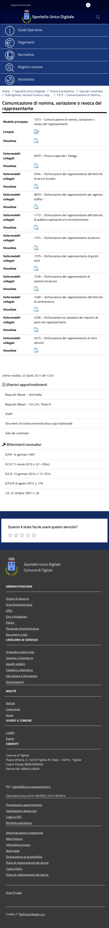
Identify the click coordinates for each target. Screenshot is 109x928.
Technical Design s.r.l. (32, 914)
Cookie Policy (14, 868)
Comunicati (13, 709)
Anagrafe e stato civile (20, 652)
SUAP (8, 414)
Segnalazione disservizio (21, 811)
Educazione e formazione (21, 676)
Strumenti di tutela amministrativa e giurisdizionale (38, 423)
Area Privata (14, 892)
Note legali (13, 850)
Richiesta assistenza (19, 823)
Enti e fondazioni (16, 616)
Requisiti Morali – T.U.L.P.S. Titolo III (28, 404)
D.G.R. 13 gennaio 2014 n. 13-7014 (28, 473)
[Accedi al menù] (4, 16)
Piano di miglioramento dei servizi (27, 862)
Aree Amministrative (19, 604)
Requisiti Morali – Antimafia (23, 394)
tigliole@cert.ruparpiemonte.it (31, 786)
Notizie (10, 703)
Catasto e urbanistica (19, 670)
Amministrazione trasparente (24, 832)
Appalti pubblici (15, 664)
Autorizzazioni (15, 682)
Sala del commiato (17, 433)
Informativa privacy (18, 844)
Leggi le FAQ (14, 817)
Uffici (9, 610)
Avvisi (10, 715)
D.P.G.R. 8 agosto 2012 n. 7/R (24, 483)
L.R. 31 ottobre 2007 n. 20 (22, 493)
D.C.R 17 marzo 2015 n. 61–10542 (27, 464)
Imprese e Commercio (19, 658)
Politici (10, 622)
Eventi (10, 738)
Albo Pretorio (14, 838)
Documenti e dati (17, 634)
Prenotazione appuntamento (24, 805)
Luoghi (10, 732)
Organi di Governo (17, 598)
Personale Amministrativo (22, 628)
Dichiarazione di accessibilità (24, 856)
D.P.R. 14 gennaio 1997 (20, 454)
